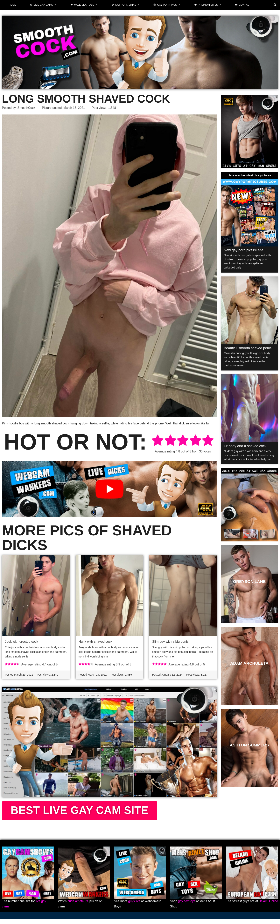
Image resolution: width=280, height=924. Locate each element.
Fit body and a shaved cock (245, 446)
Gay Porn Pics (168, 5)
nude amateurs (77, 906)
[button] (275, 5)
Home (12, 4)
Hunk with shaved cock (95, 641)
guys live (134, 906)
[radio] (158, 441)
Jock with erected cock (21, 641)
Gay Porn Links (127, 5)
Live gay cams (45, 5)
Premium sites (210, 5)
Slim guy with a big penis (170, 641)
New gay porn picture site (243, 250)
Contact (245, 4)
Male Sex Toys (86, 5)
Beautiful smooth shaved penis (247, 348)
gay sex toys (186, 906)
